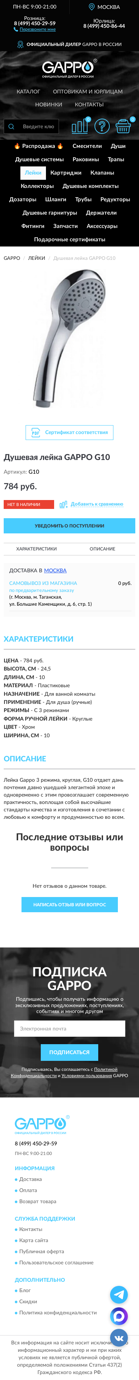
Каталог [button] (28, 92)
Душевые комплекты (91, 186)
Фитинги (32, 226)
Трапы (116, 159)
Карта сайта (33, 1240)
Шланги (55, 199)
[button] (35, 29)
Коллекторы (37, 186)
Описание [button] (102, 549)
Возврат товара (37, 1201)
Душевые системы (39, 159)
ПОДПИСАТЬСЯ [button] (69, 1052)
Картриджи (66, 173)
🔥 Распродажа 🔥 (39, 146)
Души (118, 146)
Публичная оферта (41, 1251)
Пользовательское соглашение (56, 1262)
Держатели (101, 213)
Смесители (87, 146)
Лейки (33, 173)
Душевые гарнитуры (50, 213)
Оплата (28, 1190)
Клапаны (102, 173)
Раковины (86, 159)
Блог (25, 1291)
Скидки (28, 1302)
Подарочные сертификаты (69, 239)
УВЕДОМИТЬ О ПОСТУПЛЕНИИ (69, 526)
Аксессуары (102, 226)
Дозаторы (22, 199)
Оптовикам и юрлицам (88, 92)
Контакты (89, 104)
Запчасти (65, 226)
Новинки (48, 104)
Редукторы (115, 199)
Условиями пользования (87, 1075)
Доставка (30, 1179)
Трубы (83, 199)
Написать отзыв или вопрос (69, 905)
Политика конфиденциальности (58, 1313)
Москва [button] (55, 570)
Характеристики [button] (36, 549)
